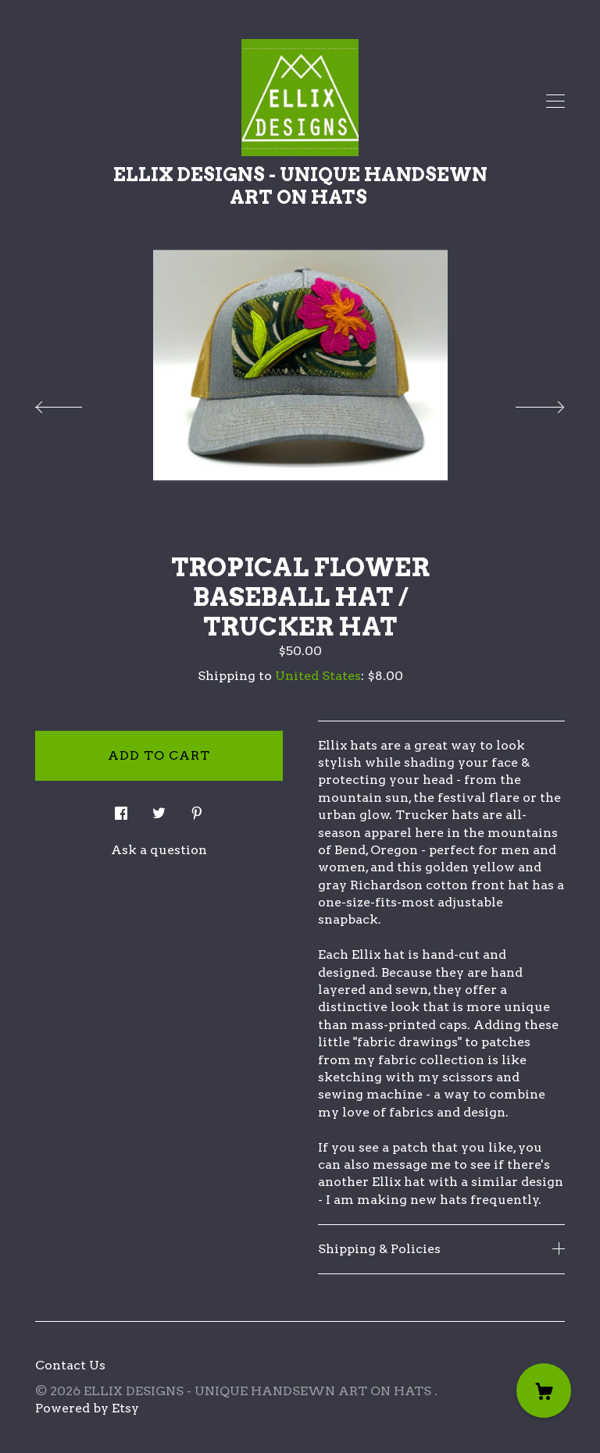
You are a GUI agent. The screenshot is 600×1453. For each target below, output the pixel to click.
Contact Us (70, 1365)
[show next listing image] (526, 403)
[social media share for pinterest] (197, 809)
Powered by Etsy (87, 1408)
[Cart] (543, 1390)
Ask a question (159, 849)
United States (318, 675)
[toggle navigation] (555, 101)
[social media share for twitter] (159, 809)
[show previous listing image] (74, 403)
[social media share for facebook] (121, 809)
